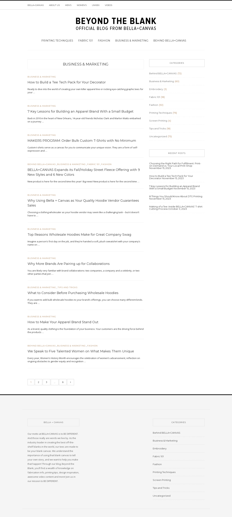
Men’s (68, 5)
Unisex (95, 5)
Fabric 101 (85, 40)
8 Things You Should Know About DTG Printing (175, 196)
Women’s (82, 5)
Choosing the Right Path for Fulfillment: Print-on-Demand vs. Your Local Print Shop (175, 164)
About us (54, 5)
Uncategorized (158, 136)
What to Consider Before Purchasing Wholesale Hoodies (73, 293)
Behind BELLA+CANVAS (169, 40)
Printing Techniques (57, 40)
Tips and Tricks (67, 287)
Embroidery (156, 89)
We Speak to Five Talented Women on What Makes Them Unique (81, 351)
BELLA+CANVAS (36, 5)
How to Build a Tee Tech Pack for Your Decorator (67, 82)
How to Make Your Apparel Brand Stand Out (63, 322)
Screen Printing (158, 120)
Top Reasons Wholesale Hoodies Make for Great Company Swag (79, 235)
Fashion (104, 40)
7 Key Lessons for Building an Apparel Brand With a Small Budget (80, 111)
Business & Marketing (131, 40)
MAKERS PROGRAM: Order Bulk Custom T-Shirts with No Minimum (82, 141)
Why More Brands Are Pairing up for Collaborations (69, 264)
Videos (108, 5)
